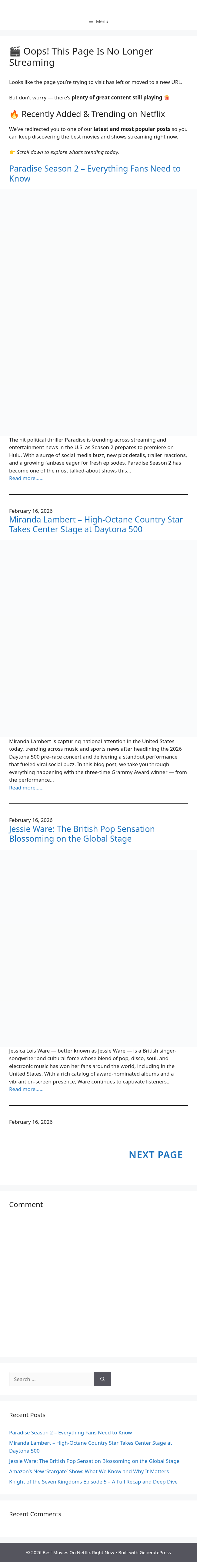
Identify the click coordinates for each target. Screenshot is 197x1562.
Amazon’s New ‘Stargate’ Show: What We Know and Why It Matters (89, 1471)
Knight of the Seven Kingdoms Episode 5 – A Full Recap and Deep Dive (93, 1481)
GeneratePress (155, 1552)
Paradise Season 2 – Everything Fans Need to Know (95, 173)
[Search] (102, 1379)
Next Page (156, 1154)
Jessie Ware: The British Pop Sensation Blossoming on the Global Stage (82, 834)
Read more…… (26, 478)
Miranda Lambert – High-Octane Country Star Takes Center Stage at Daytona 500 (96, 524)
